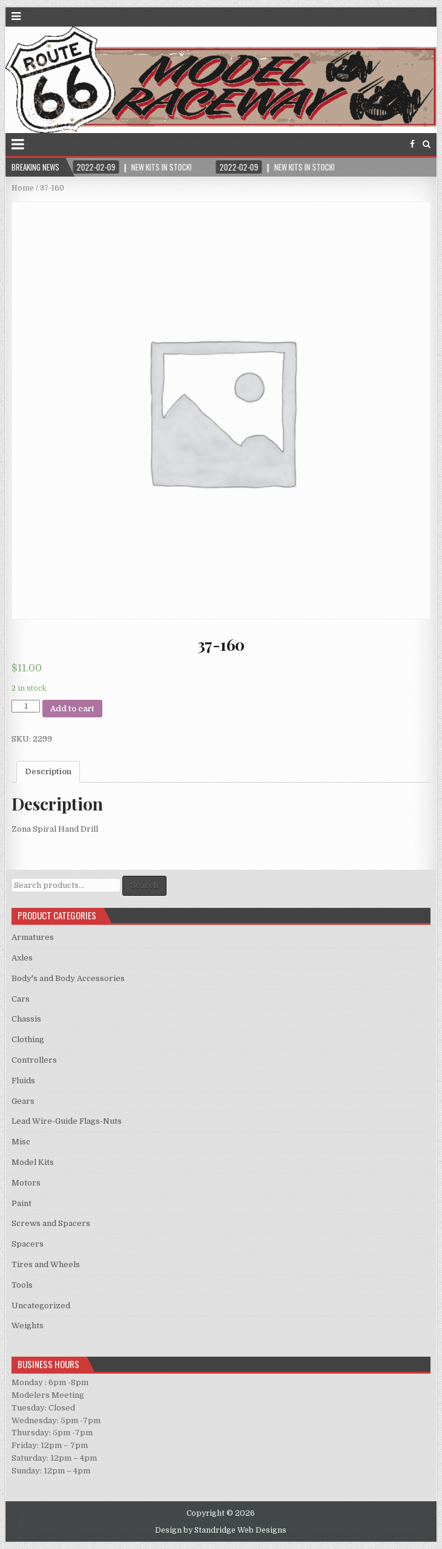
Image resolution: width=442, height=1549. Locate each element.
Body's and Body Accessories (68, 978)
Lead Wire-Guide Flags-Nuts (67, 1121)
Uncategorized (41, 1305)
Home (23, 188)
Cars (21, 998)
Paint (21, 1203)
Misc (21, 1141)
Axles (22, 957)
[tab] (48, 772)
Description (48, 771)
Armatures (33, 937)
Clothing (28, 1039)
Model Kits (33, 1162)
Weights (28, 1325)
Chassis (26, 1018)
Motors (26, 1182)
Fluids (23, 1080)
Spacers (28, 1243)
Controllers (34, 1060)
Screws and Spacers (51, 1223)
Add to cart (72, 708)
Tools (22, 1285)
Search (144, 885)
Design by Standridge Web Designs (220, 1530)
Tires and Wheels (46, 1264)
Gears (23, 1101)
